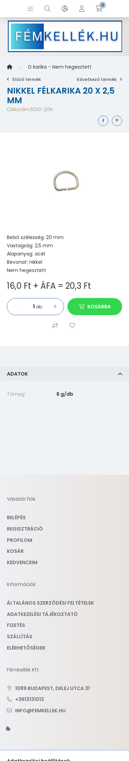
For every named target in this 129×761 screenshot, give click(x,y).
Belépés (16, 517)
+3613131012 (29, 699)
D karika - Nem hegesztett (60, 66)
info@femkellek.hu (40, 710)
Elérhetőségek (26, 647)
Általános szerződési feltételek (50, 602)
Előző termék (24, 79)
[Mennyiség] (28, 306)
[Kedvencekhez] (72, 325)
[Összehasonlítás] (55, 325)
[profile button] (82, 8)
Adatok (17, 373)
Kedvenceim (22, 562)
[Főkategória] (9, 67)
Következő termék (99, 79)
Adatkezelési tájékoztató (42, 614)
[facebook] (103, 121)
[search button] (47, 8)
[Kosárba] (94, 306)
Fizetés (16, 625)
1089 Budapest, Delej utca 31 (52, 688)
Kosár (15, 551)
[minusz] (16, 306)
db (39, 307)
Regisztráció (25, 528)
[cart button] (99, 8)
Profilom (19, 540)
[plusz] (55, 306)
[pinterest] (117, 121)
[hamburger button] (30, 8)
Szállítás (19, 636)
